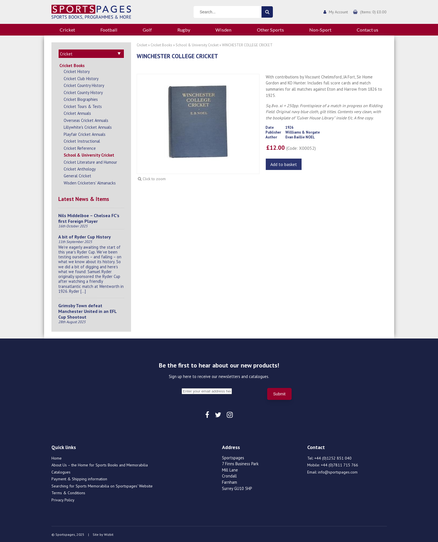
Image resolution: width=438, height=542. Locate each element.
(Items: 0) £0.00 (373, 11)
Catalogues (60, 471)
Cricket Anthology (80, 168)
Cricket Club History (81, 77)
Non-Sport (320, 29)
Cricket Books (72, 64)
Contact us (367, 29)
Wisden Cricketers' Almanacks (90, 182)
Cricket (67, 29)
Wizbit (108, 533)
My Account (338, 11)
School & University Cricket (89, 154)
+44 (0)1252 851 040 (333, 457)
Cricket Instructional (82, 140)
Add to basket (283, 164)
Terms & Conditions (68, 492)
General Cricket (77, 175)
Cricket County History (83, 91)
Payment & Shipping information (79, 478)
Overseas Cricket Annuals (86, 119)
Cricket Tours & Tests (83, 105)
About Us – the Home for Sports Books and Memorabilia (99, 464)
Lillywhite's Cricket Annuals (88, 126)
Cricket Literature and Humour (90, 161)
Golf (147, 29)
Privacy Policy (62, 499)
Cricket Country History (84, 84)
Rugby (183, 29)
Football (108, 29)
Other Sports (270, 29)
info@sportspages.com (338, 471)
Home (56, 457)
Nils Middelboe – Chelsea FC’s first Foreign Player (88, 217)
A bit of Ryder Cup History (84, 236)
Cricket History (77, 70)
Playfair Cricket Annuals (84, 133)
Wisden (223, 29)
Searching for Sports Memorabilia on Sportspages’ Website (102, 485)
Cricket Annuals (77, 112)
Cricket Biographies (81, 98)
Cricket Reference (80, 147)
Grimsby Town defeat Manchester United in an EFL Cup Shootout (87, 310)
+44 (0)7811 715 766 (339, 464)
